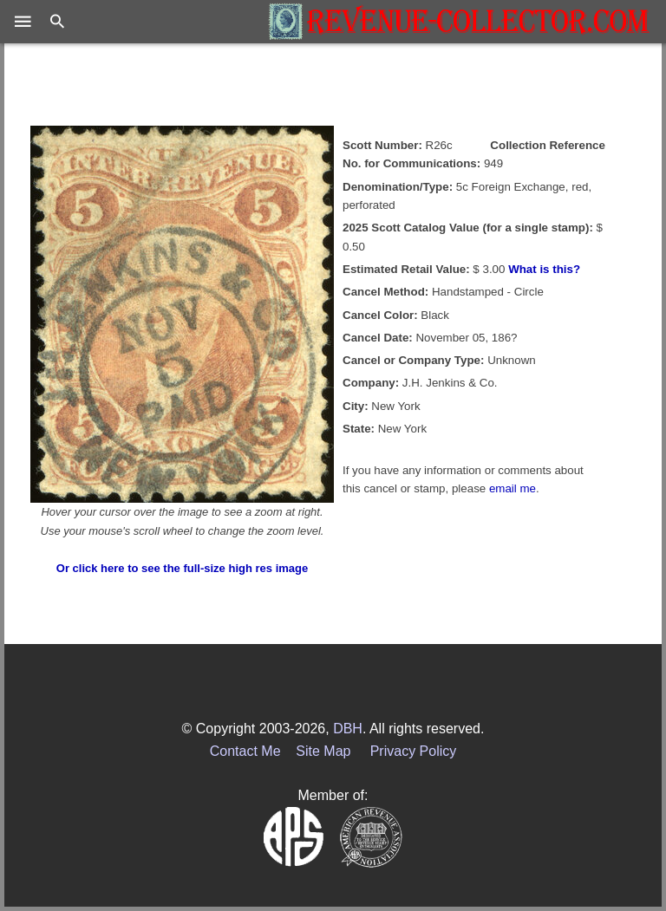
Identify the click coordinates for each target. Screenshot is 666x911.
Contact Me (245, 751)
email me (512, 488)
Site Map (323, 751)
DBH (347, 728)
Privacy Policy (413, 751)
